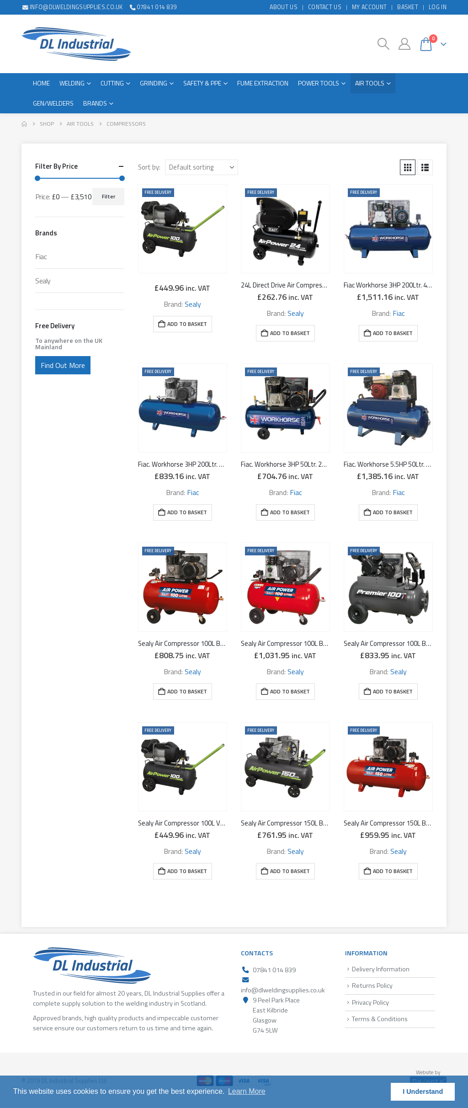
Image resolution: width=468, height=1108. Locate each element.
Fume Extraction (262, 83)
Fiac (399, 313)
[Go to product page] (182, 229)
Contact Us (324, 7)
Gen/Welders (53, 103)
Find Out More (63, 365)
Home (41, 83)
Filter (108, 196)
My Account (369, 7)
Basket (407, 7)
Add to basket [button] (187, 324)
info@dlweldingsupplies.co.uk (72, 7)
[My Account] (404, 44)
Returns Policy (372, 985)
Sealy (193, 303)
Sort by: (149, 167)
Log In (438, 7)
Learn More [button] (247, 1091)
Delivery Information (381, 969)
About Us (284, 7)
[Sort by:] (201, 167)
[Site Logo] (76, 44)
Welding (72, 83)
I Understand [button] (423, 1091)
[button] (384, 44)
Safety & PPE (202, 83)
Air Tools (369, 83)
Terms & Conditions (380, 1019)
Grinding (153, 83)
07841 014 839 (153, 7)
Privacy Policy (370, 1002)
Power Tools (318, 83)
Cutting (112, 83)
